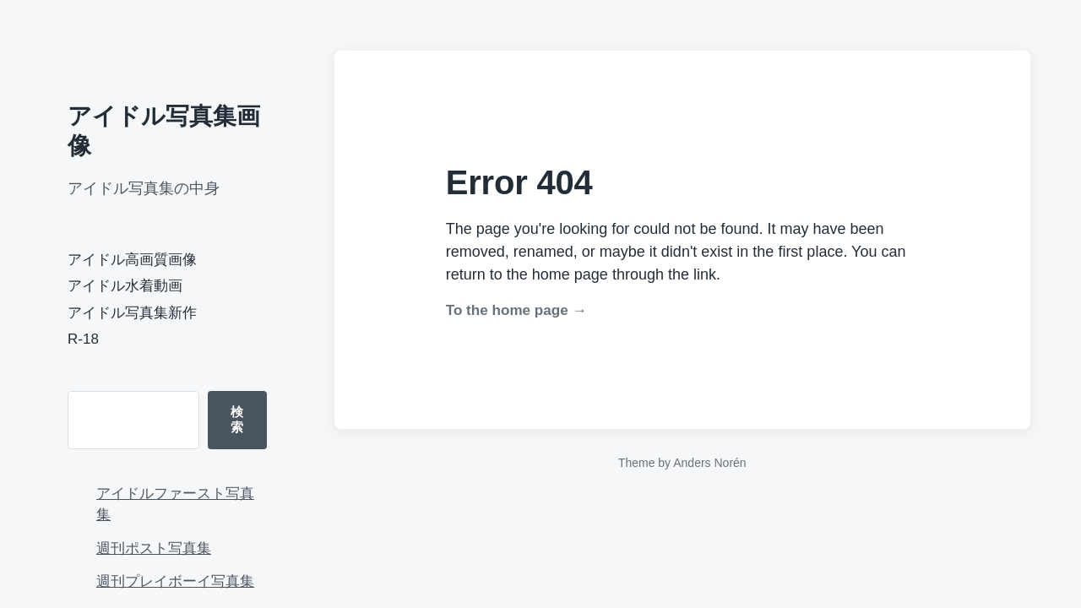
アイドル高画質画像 (132, 260)
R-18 (83, 339)
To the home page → (516, 310)
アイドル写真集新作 (132, 313)
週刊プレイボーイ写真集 (175, 581)
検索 (237, 419)
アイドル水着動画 (125, 286)
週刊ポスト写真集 (153, 548)
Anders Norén (709, 463)
